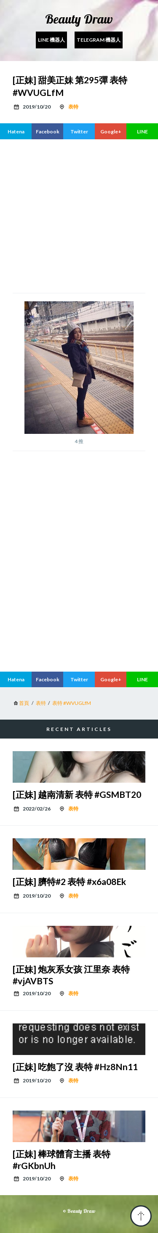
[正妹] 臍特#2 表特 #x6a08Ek (69, 881)
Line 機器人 (51, 40)
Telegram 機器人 (99, 40)
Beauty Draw (79, 19)
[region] (79, 215)
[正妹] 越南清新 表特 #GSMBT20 (77, 794)
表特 (73, 107)
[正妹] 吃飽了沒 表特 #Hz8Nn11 (75, 1066)
